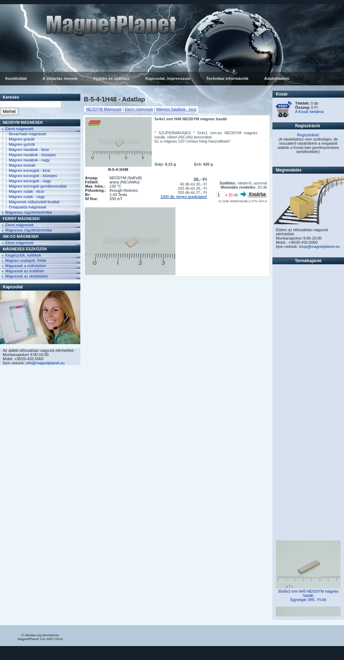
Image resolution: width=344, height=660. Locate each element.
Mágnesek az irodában (24, 271)
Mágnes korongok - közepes (33, 176)
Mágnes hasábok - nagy (29, 160)
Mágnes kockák (22, 165)
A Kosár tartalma (309, 111)
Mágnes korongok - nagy (30, 181)
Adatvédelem (276, 78)
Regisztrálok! (308, 135)
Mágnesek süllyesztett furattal (34, 202)
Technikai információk (227, 78)
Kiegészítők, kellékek (23, 255)
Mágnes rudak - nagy (27, 197)
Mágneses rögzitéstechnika (28, 212)
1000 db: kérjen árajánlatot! (183, 197)
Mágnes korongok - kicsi (29, 170)
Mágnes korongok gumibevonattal (37, 186)
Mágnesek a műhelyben (25, 266)
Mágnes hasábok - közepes (32, 155)
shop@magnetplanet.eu (319, 246)
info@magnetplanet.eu (45, 363)
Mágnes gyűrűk (22, 144)
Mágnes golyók (22, 139)
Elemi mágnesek (19, 129)
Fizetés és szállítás (112, 78)
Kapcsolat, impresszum (167, 78)
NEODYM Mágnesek (23, 122)
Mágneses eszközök (25, 249)
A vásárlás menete (60, 78)
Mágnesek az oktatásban (26, 276)
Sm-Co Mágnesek (21, 236)
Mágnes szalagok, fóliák (25, 260)
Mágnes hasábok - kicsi (29, 149)
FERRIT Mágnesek (21, 219)
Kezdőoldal (16, 78)
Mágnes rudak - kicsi (26, 191)
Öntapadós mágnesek (27, 207)
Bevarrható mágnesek (27, 134)
